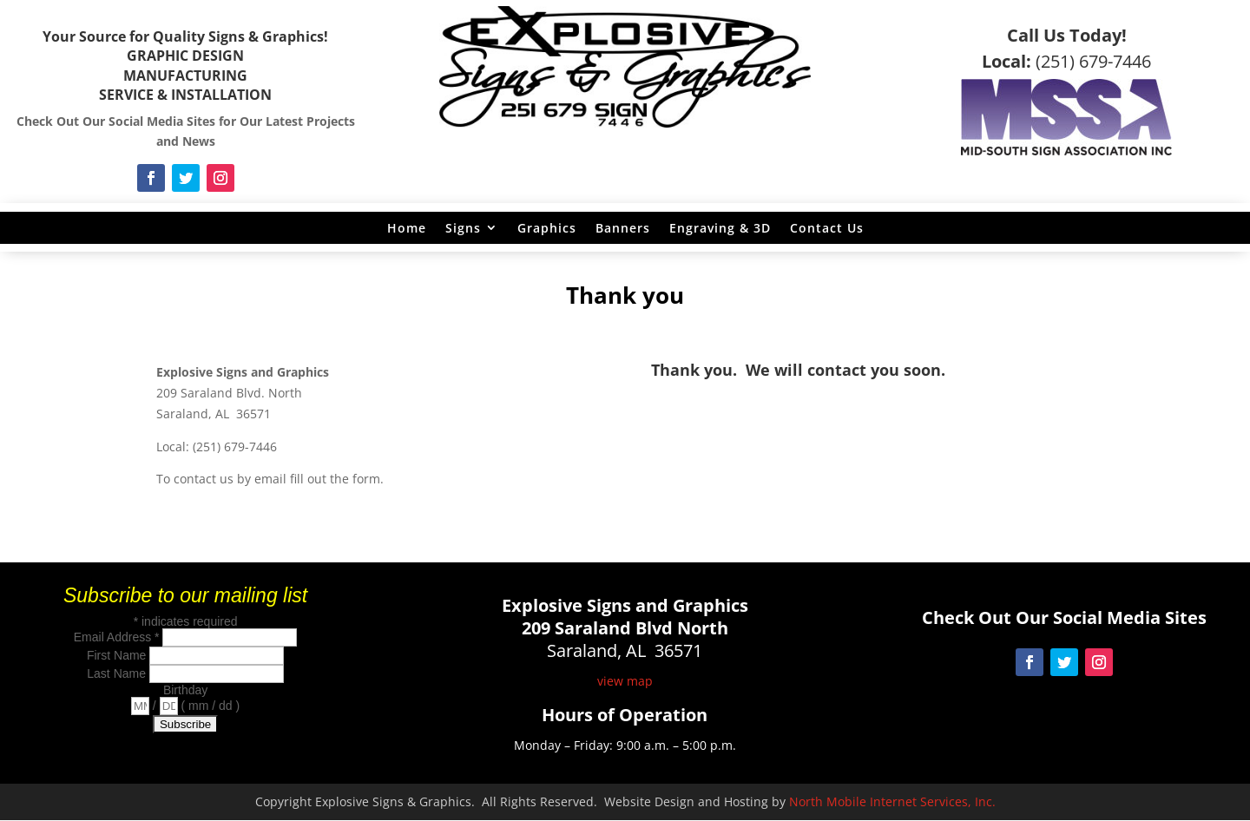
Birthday (185, 690)
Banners (622, 228)
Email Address (118, 637)
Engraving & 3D (720, 228)
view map (625, 681)
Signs (463, 228)
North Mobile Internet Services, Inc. (892, 801)
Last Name (118, 673)
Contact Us (827, 228)
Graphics (546, 228)
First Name (118, 655)
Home (406, 228)
